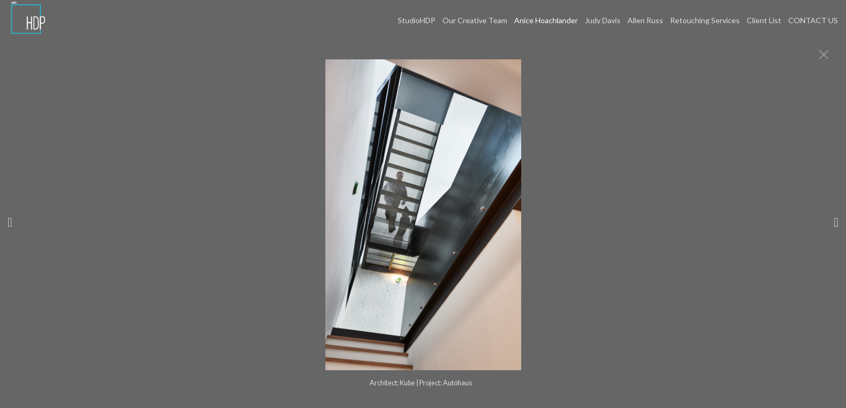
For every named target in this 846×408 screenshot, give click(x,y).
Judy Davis (602, 20)
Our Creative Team (474, 20)
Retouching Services (705, 20)
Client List (764, 20)
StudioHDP (416, 20)
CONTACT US (813, 20)
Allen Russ (645, 20)
